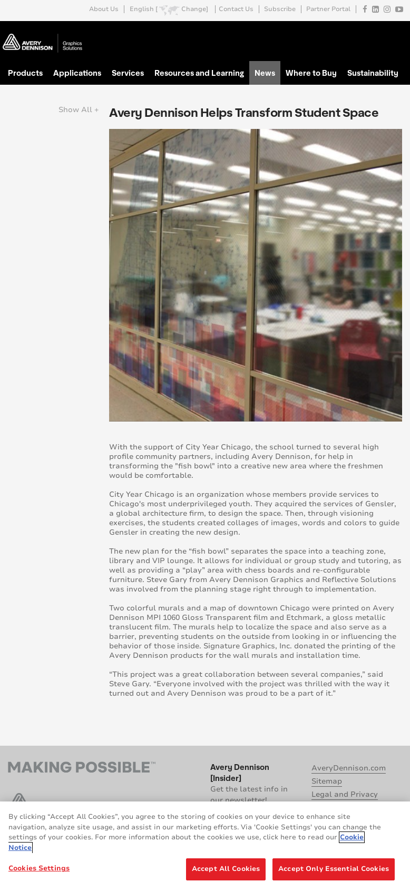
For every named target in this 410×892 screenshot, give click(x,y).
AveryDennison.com (348, 768)
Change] (194, 9)
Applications (77, 72)
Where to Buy (311, 72)
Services (128, 72)
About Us (104, 9)
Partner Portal (328, 9)
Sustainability (372, 72)
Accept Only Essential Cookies (333, 869)
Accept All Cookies (226, 869)
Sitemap (326, 781)
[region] (205, 846)
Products (25, 72)
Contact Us (236, 9)
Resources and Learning (199, 72)
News (265, 72)
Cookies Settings (39, 868)
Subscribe (280, 9)
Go (393, 33)
